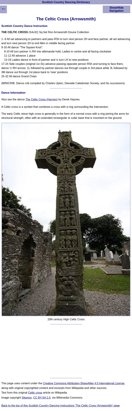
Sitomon (27, 397)
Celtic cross (35, 392)
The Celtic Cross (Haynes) (41, 99)
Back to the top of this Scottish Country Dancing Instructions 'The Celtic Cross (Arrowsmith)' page (60, 405)
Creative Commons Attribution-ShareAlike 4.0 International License (83, 383)
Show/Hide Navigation (116, 9)
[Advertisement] (66, 351)
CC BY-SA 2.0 (42, 397)
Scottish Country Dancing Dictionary (66, 2)
